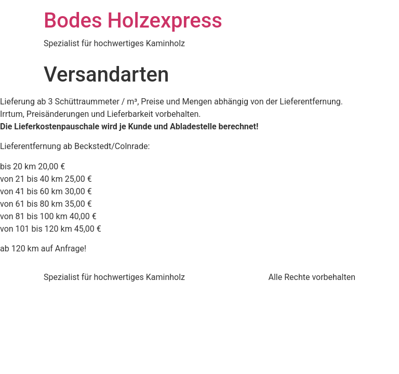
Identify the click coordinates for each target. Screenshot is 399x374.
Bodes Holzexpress (133, 20)
